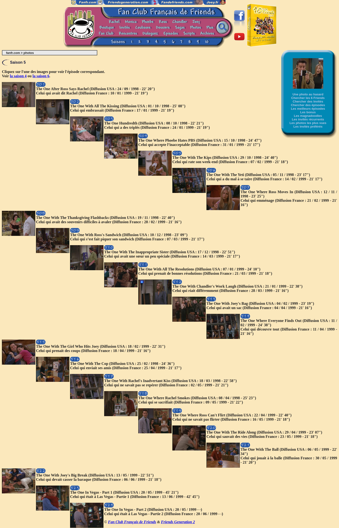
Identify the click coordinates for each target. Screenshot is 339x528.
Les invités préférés (308, 126)
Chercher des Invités (308, 101)
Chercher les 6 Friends (308, 98)
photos (29, 53)
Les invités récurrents (308, 119)
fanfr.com (13, 53)
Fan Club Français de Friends (132, 522)
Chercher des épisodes (308, 105)
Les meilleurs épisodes (308, 108)
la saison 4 (18, 76)
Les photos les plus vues (307, 123)
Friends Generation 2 (178, 522)
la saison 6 (41, 76)
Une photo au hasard (308, 94)
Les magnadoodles (308, 116)
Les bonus (308, 112)
